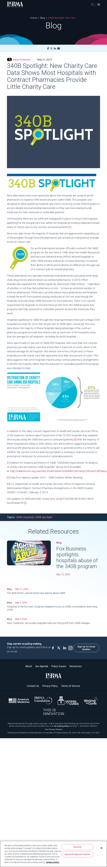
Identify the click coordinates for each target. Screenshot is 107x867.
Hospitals (28, 517)
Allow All (77, 847)
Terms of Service (70, 685)
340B (19, 517)
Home (33, 17)
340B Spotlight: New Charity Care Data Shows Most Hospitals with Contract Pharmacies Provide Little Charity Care (62, 17)
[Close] (101, 848)
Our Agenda (41, 666)
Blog (42, 17)
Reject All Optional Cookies (77, 854)
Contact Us (33, 685)
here (52, 498)
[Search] (92, 4)
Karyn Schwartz (18, 59)
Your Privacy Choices (53, 729)
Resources (76, 666)
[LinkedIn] (55, 48)
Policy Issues (58, 666)
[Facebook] (48, 48)
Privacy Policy (50, 685)
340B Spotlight (43, 517)
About (28, 666)
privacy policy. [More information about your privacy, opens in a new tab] (52, 862)
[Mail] (58, 48)
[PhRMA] (15, 4)
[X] (51, 48)
